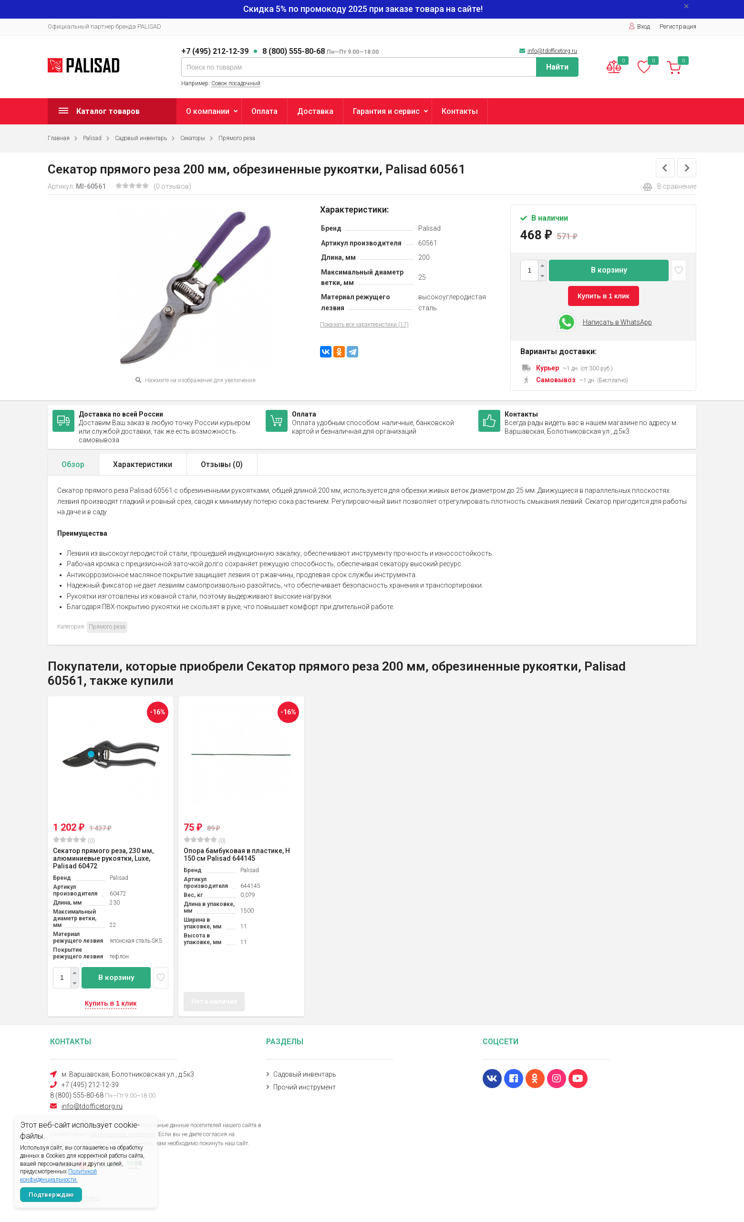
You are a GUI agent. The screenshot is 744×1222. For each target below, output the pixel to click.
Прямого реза (236, 138)
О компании (207, 111)
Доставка (315, 111)
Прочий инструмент (304, 1087)
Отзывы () (222, 464)
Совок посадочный (235, 83)
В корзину (609, 270)
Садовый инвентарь (141, 138)
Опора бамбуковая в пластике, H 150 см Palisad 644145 (237, 854)
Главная (59, 138)
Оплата (264, 111)
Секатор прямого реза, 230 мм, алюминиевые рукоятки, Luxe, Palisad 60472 (103, 858)
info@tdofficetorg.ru (552, 51)
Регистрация (678, 26)
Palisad (92, 138)
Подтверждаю (51, 1194)
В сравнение (669, 187)
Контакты (460, 111)
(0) (74, 840)
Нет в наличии (214, 1001)
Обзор (73, 464)
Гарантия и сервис (386, 111)
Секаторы (192, 138)
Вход (639, 26)
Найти (557, 66)
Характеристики (142, 464)
